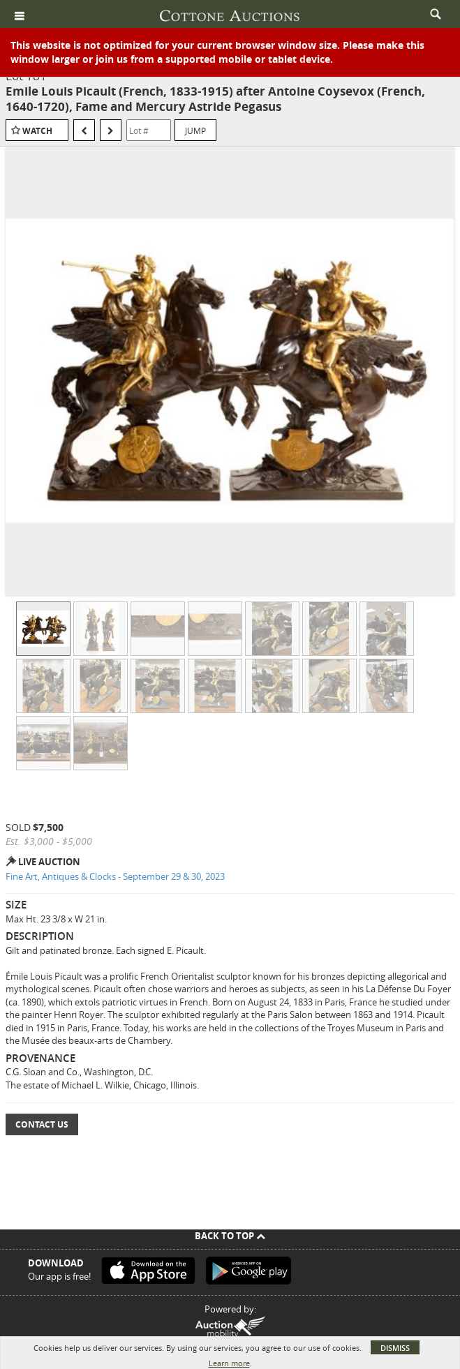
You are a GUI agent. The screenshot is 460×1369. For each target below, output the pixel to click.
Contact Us (41, 1124)
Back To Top (230, 1235)
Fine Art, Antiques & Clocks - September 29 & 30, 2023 (115, 876)
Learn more (229, 1363)
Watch (37, 131)
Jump (195, 130)
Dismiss (395, 1347)
